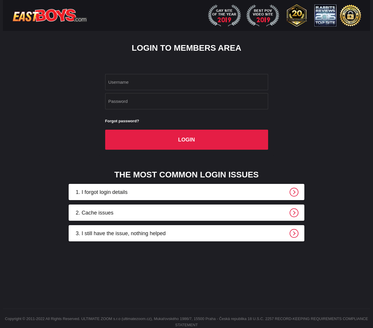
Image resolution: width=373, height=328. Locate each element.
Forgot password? (122, 121)
